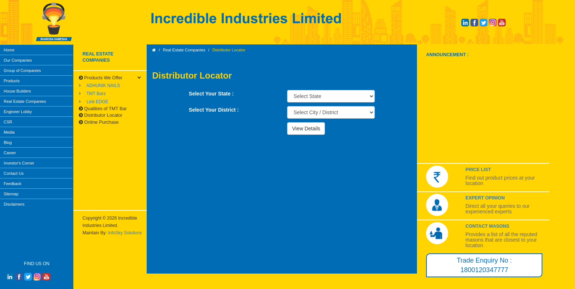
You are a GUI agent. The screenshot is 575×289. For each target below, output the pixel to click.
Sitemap (11, 194)
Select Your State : (211, 94)
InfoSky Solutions (125, 232)
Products (11, 81)
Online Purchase (99, 122)
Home (9, 50)
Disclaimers (14, 204)
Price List (478, 169)
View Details (306, 128)
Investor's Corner (19, 163)
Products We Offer (100, 77)
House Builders (17, 91)
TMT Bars (92, 93)
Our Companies (18, 60)
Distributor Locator (100, 115)
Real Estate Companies (25, 101)
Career (10, 153)
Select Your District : (214, 110)
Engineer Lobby (18, 111)
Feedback (12, 183)
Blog (8, 142)
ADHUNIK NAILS (99, 85)
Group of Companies (22, 70)
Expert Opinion (485, 198)
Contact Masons (487, 226)
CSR (8, 122)
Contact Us (13, 173)
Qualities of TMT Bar (103, 108)
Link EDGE (93, 101)
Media (9, 132)
